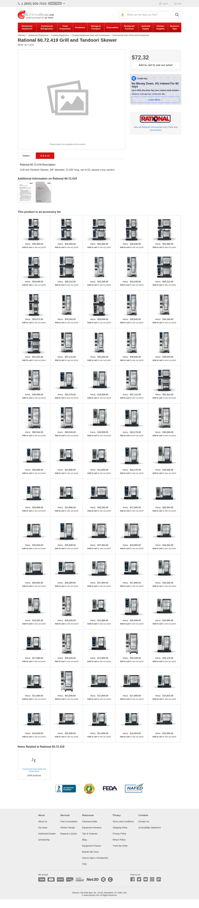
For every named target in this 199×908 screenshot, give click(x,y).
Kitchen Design (67, 827)
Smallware (80, 27)
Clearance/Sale (89, 821)
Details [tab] (26, 156)
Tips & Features (89, 833)
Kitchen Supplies (160, 27)
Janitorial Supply (145, 27)
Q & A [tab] (45, 156)
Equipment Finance (91, 846)
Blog (84, 839)
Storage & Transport (95, 27)
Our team (42, 827)
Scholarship (44, 839)
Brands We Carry (90, 852)
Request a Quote (68, 833)
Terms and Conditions (123, 821)
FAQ (84, 864)
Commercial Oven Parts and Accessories (130, 35)
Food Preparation (65, 27)
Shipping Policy (120, 827)
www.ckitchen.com (91, 895)
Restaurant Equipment (27, 27)
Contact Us (143, 821)
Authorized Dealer (47, 833)
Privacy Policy (119, 833)
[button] (56, 3)
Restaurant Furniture (129, 27)
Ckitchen (22, 35)
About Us (42, 821)
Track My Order (120, 846)
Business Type (174, 27)
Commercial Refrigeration (47, 27)
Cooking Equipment (60, 35)
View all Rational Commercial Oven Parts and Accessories (156, 128)
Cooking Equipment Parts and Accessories (90, 35)
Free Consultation (69, 821)
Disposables (112, 27)
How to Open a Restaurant (95, 858)
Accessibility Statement (149, 827)
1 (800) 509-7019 (32, 3)
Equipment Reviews (92, 827)
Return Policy (119, 839)
